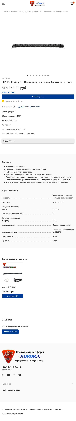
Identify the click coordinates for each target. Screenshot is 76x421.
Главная (5, 12)
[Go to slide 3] (30, 75)
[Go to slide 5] (33, 75)
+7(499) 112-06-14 (11, 367)
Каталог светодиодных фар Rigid (24, 12)
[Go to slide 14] (47, 75)
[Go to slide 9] (39, 75)
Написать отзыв (10, 332)
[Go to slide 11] (42, 75)
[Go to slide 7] (36, 75)
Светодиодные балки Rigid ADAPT (54, 12)
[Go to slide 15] (48, 75)
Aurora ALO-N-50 (8, 287)
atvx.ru (20, 414)
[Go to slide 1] (27, 75)
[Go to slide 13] (45, 75)
